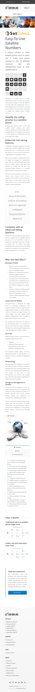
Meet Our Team (11, 663)
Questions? (17, 593)
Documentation (11, 642)
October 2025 (10, 624)
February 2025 (11, 630)
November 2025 (11, 622)
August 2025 (10, 626)
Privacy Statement (12, 668)
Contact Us (10, 640)
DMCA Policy (10, 673)
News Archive (10, 653)
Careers (9, 666)
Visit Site (11, 415)
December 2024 (11, 632)
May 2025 (9, 628)
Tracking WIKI (10, 645)
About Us (9, 661)
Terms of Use (10, 670)
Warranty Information (13, 675)
